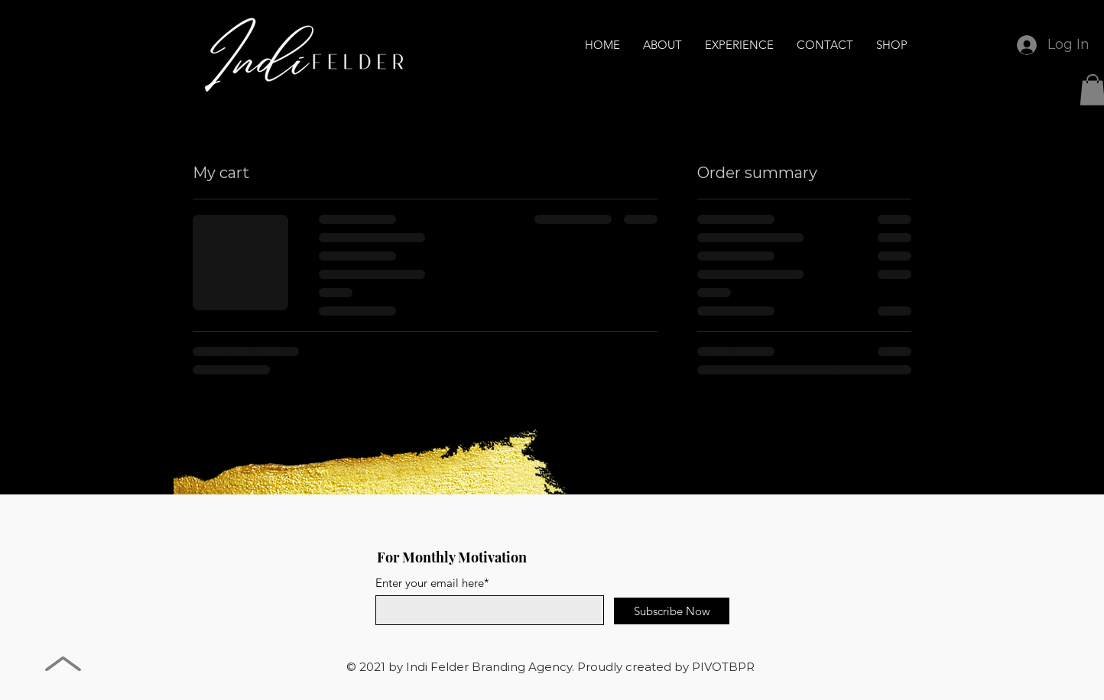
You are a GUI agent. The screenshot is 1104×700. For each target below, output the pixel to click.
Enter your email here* (432, 582)
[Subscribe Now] (671, 611)
